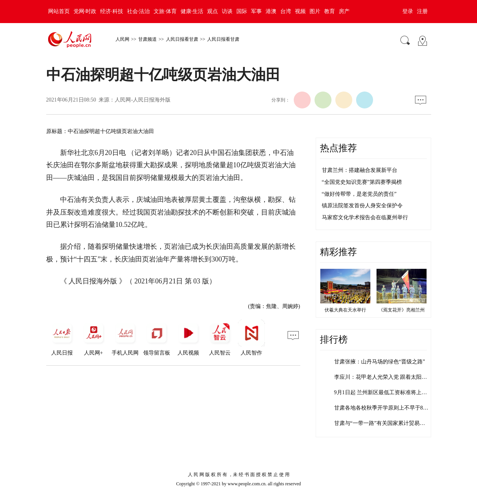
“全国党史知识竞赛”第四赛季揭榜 (362, 182)
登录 (407, 11)
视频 (300, 11)
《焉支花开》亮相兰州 (401, 310)
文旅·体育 (165, 11)
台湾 (285, 11)
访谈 (227, 11)
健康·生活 (192, 11)
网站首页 (59, 11)
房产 (344, 11)
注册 (422, 11)
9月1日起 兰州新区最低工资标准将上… (380, 392)
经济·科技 (111, 11)
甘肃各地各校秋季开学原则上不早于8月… (384, 408)
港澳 (271, 11)
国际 (241, 11)
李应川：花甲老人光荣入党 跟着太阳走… (383, 377)
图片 (315, 11)
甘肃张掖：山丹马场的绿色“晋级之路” (379, 362)
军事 (256, 11)
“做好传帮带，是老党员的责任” (359, 194)
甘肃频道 (147, 39)
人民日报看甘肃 (182, 39)
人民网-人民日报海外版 (143, 100)
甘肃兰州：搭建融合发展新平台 (359, 170)
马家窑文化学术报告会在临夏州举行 (365, 217)
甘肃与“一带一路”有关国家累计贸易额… (382, 423)
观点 (212, 11)
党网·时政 (85, 11)
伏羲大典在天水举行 (345, 310)
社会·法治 (138, 11)
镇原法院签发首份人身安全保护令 (362, 205)
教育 (329, 11)
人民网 (122, 39)
